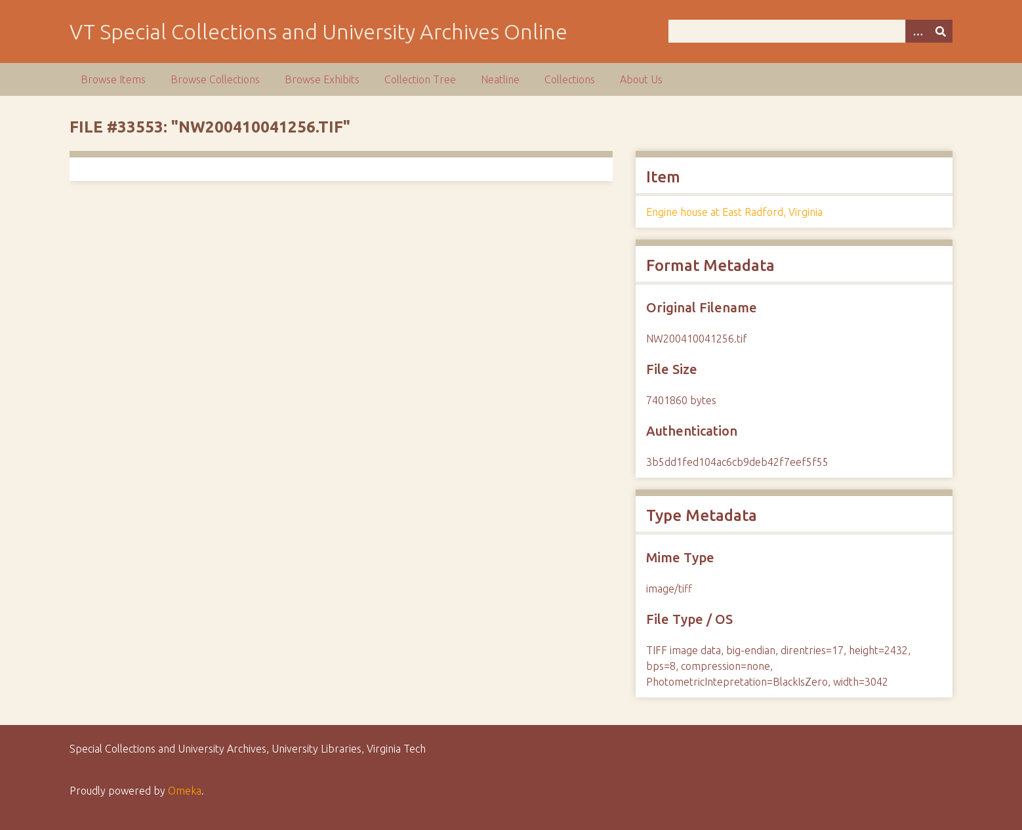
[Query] (810, 31)
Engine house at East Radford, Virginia (734, 212)
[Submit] (940, 31)
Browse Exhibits (322, 79)
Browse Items (113, 79)
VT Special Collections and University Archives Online (318, 31)
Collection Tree (420, 79)
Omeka (184, 791)
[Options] (917, 31)
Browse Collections (215, 79)
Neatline (500, 79)
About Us (641, 79)
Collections (569, 79)
